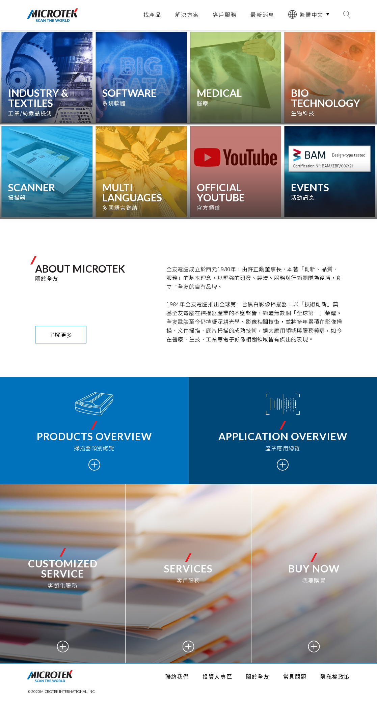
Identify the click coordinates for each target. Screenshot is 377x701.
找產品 (152, 14)
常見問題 (295, 676)
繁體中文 (305, 14)
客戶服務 (225, 14)
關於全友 (257, 676)
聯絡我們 (177, 676)
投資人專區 (217, 676)
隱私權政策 (335, 676)
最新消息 (262, 14)
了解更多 (61, 335)
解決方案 (187, 14)
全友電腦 (52, 15)
